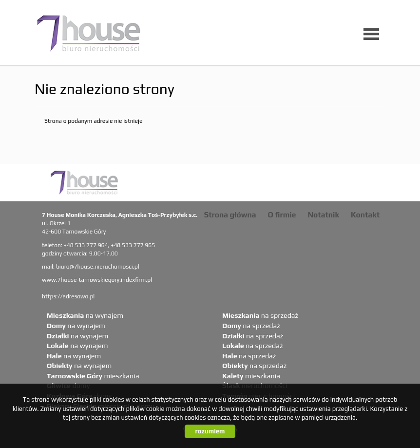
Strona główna (230, 214)
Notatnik (323, 214)
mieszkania (93, 376)
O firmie (282, 214)
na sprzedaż (260, 315)
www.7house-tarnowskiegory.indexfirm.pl (97, 279)
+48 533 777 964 (86, 245)
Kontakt (365, 214)
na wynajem (85, 315)
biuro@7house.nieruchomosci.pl (97, 266)
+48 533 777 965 (133, 245)
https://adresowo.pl (68, 296)
